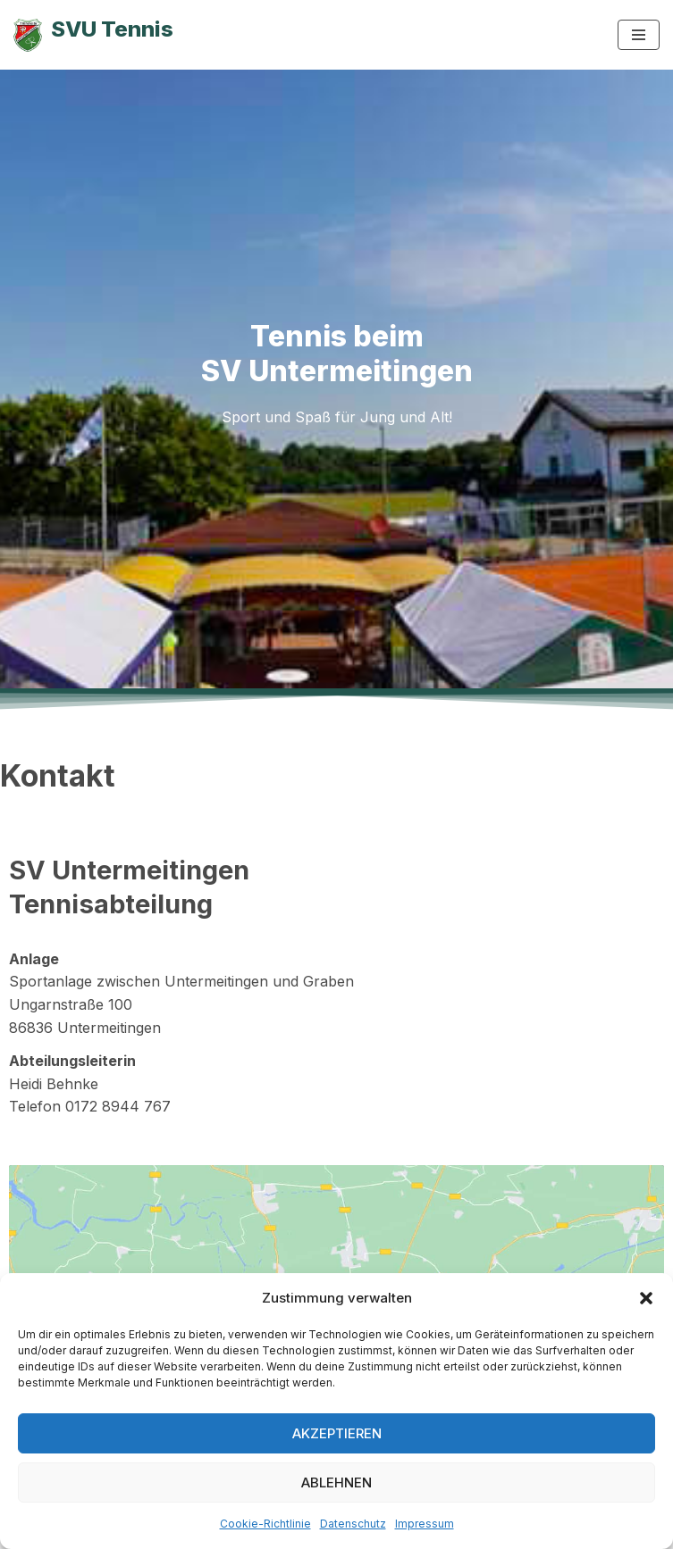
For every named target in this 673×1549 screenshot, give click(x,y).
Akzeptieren (337, 1433)
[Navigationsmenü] (639, 35)
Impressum (424, 1523)
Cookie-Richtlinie (265, 1523)
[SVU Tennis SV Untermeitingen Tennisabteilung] (93, 34)
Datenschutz (353, 1523)
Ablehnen (336, 1482)
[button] (646, 1298)
